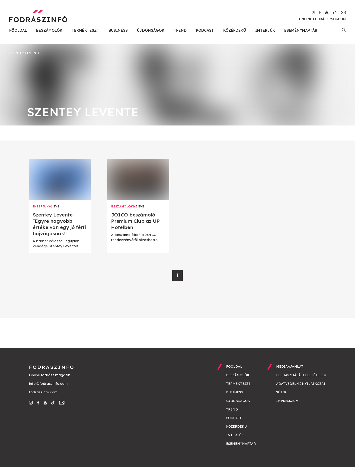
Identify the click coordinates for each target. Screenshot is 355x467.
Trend (180, 30)
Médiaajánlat (289, 366)
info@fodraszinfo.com (48, 383)
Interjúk (265, 30)
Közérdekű (234, 30)
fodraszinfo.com (43, 392)
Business (118, 30)
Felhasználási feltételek (301, 375)
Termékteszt (85, 30)
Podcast (205, 30)
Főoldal (18, 30)
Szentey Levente (24, 53)
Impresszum (287, 401)
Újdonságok (150, 30)
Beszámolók (49, 30)
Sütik (281, 392)
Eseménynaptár (300, 30)
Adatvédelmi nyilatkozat (301, 384)
